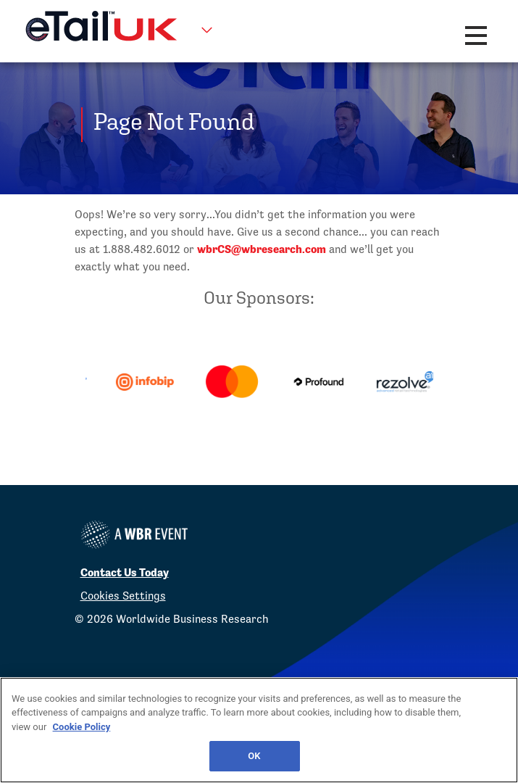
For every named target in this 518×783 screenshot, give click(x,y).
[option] (164, 382)
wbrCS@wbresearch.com (261, 249)
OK (254, 755)
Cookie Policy (82, 726)
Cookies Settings (123, 595)
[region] (259, 730)
